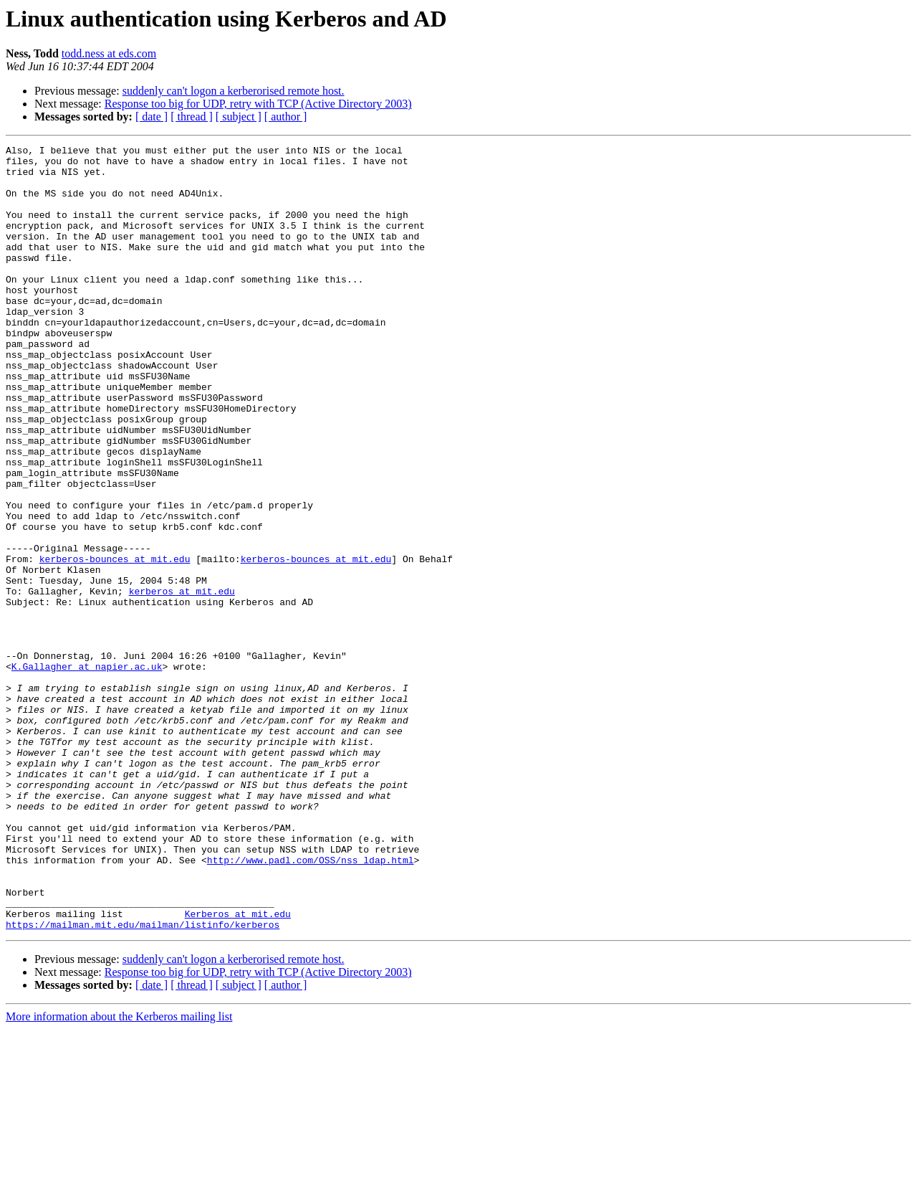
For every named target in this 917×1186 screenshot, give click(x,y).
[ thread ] (192, 116)
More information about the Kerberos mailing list (119, 1173)
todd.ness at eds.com (109, 53)
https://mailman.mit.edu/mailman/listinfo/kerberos (142, 1081)
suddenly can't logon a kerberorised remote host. (234, 91)
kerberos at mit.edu (182, 681)
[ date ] (151, 116)
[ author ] (285, 116)
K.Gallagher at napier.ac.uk (87, 771)
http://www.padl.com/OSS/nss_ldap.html (310, 1003)
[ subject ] (238, 116)
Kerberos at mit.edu (238, 1068)
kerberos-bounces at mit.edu (115, 642)
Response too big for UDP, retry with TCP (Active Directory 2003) (258, 104)
